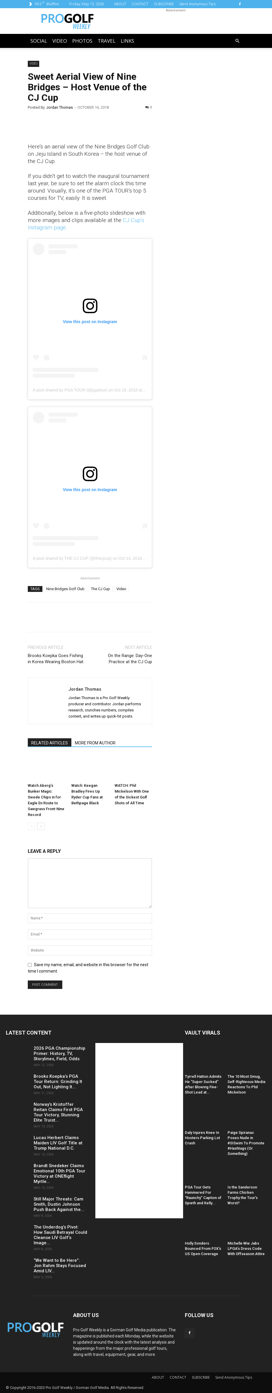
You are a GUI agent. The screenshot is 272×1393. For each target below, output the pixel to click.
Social (38, 40)
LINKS (127, 40)
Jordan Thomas (59, 107)
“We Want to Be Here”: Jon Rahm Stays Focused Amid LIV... (60, 1266)
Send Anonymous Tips (197, 4)
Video (59, 40)
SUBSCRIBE (164, 4)
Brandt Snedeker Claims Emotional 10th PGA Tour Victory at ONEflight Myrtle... (59, 1173)
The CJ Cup (100, 589)
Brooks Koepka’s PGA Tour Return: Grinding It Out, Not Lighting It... (58, 1081)
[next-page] (40, 826)
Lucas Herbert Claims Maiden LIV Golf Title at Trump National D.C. (58, 1143)
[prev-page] (31, 826)
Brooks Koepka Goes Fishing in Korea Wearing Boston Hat (55, 658)
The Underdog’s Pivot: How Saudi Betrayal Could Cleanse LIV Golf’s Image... (60, 1234)
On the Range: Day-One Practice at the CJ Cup (130, 658)
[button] (237, 41)
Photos (82, 40)
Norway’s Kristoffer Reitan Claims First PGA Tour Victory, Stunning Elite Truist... (58, 1112)
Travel (107, 40)
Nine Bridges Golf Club (65, 589)
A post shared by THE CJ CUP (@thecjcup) (72, 558)
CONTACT (140, 4)
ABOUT (120, 4)
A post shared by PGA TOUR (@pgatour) (70, 390)
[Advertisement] (204, 160)
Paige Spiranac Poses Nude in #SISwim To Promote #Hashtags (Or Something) (246, 1143)
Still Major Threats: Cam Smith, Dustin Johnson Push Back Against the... (59, 1204)
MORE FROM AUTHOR (95, 743)
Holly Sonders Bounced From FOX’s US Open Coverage (203, 1248)
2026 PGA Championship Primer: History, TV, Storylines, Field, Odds (59, 1053)
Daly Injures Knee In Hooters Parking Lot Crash (202, 1137)
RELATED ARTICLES (49, 743)
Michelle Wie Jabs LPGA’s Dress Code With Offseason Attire (246, 1248)
